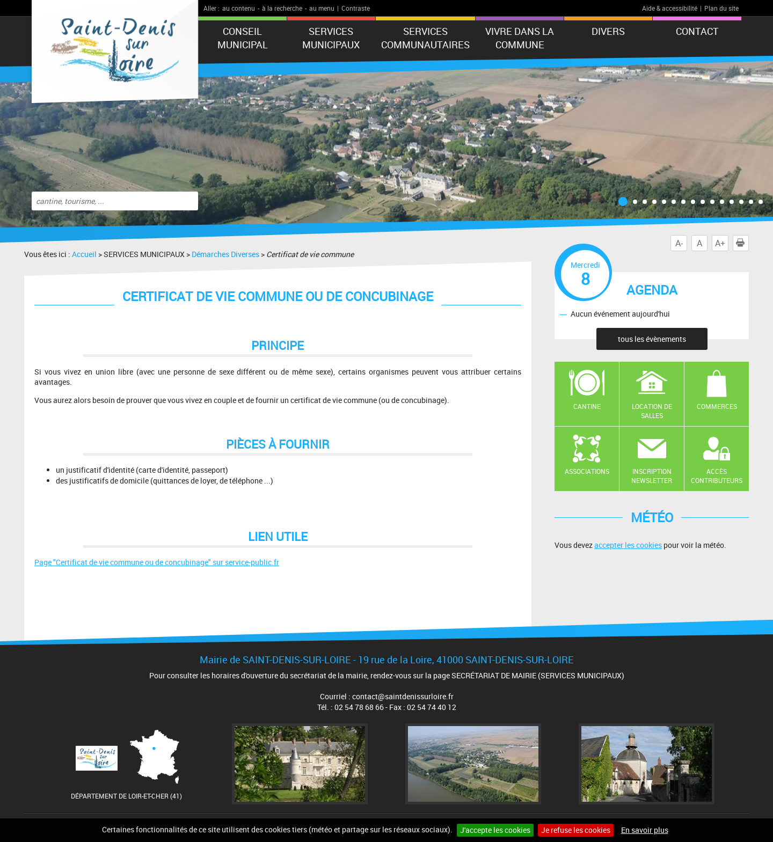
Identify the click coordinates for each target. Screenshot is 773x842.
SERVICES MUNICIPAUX (331, 38)
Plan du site (721, 8)
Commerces (717, 406)
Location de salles (652, 411)
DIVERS (608, 31)
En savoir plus (644, 830)
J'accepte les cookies (495, 830)
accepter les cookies (628, 545)
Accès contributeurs (716, 476)
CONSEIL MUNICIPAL (242, 38)
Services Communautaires (425, 38)
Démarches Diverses (225, 254)
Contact (697, 31)
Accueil (84, 254)
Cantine (587, 406)
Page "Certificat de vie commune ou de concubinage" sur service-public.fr (156, 562)
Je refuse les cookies (575, 830)
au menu (321, 8)
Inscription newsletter (651, 476)
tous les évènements (652, 339)
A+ (720, 243)
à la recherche (282, 8)
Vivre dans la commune (519, 38)
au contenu (238, 8)
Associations (587, 471)
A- (679, 243)
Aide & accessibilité (669, 8)
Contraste (355, 8)
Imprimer (742, 243)
